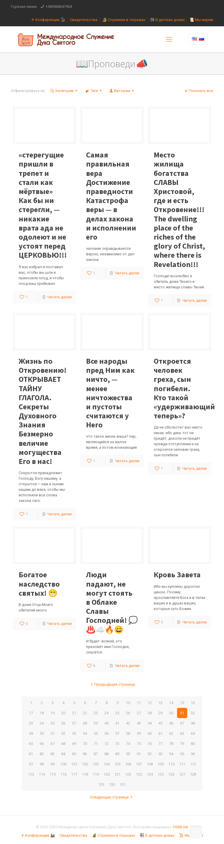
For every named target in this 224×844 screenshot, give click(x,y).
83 (52, 754)
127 (182, 774)
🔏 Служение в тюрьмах (123, 20)
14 (171, 703)
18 (42, 713)
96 (193, 754)
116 (63, 774)
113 (31, 774)
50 (42, 733)
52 (63, 733)
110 (171, 764)
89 (117, 754)
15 (182, 703)
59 (139, 733)
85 (74, 754)
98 (42, 764)
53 (74, 733)
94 (171, 754)
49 (31, 733)
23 (96, 713)
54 (85, 733)
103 (96, 764)
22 (85, 713)
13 (160, 703)
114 (42, 774)
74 (128, 743)
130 (112, 784)
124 (150, 774)
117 (74, 774)
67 (52, 743)
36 (63, 723)
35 (52, 723)
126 (171, 774)
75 (139, 743)
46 (171, 723)
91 (139, 754)
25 (117, 713)
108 (150, 764)
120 (107, 774)
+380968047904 (59, 6)
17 (31, 713)
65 (31, 743)
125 (161, 774)
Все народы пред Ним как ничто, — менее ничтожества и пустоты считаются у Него (110, 392)
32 (193, 713)
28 (150, 713)
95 (182, 754)
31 (182, 713)
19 (52, 713)
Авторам (121, 91)
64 (193, 733)
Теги (93, 91)
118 (85, 774)
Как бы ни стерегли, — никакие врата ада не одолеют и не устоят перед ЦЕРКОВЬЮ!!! (43, 205)
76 (150, 743)
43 (139, 723)
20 (63, 713)
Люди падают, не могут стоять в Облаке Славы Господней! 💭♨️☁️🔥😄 (112, 602)
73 (117, 743)
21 (74, 713)
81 (31, 754)
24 (106, 713)
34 (42, 723)
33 (31, 723)
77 (160, 743)
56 (106, 733)
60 (150, 733)
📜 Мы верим (201, 20)
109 (161, 764)
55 (96, 733)
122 (128, 774)
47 (182, 723)
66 (42, 743)
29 (160, 713)
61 (160, 733)
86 (85, 754)
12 (150, 703)
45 (160, 723)
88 (106, 754)
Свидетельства (83, 20)
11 (139, 703)
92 (150, 754)
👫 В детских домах (167, 20)
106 (128, 764)
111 (182, 764)
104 (107, 764)
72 (106, 743)
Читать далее (59, 297)
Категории (64, 91)
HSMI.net (180, 827)
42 (128, 723)
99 (52, 764)
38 (85, 723)
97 (31, 764)
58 (128, 733)
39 (96, 723)
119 (96, 774)
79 (182, 743)
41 (117, 723)
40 (106, 723)
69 (74, 743)
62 (171, 733)
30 (171, 713)
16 (193, 703)
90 (128, 754)
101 (74, 764)
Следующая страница (112, 797)
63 (182, 733)
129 (101, 784)
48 (193, 723)
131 (123, 784)
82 (42, 754)
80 (193, 743)
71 (96, 743)
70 (85, 743)
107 (139, 764)
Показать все (198, 91)
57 (117, 733)
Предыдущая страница (112, 684)
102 (85, 764)
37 (74, 723)
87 (96, 754)
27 (139, 713)
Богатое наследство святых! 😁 (39, 583)
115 (53, 774)
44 (150, 723)
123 (139, 774)
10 (128, 703)
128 (193, 774)
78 (171, 743)
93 (160, 754)
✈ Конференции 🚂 (48, 20)
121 (117, 774)
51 (52, 733)
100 (63, 764)
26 (128, 713)
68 (63, 743)
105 (117, 764)
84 (63, 754)
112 (193, 764)
